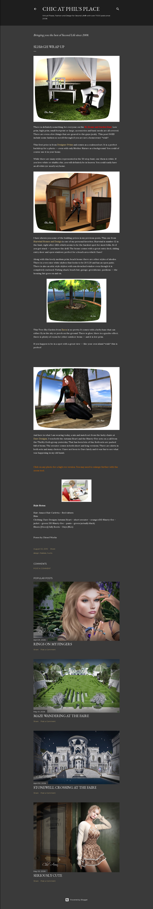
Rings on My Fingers (52, 644)
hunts (49, 553)
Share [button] (52, 549)
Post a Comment (42, 568)
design (36, 553)
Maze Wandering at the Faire (61, 715)
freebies (43, 553)
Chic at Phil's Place (71, 8)
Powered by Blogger (76, 900)
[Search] (118, 8)
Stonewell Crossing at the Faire (65, 787)
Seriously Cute (47, 875)
